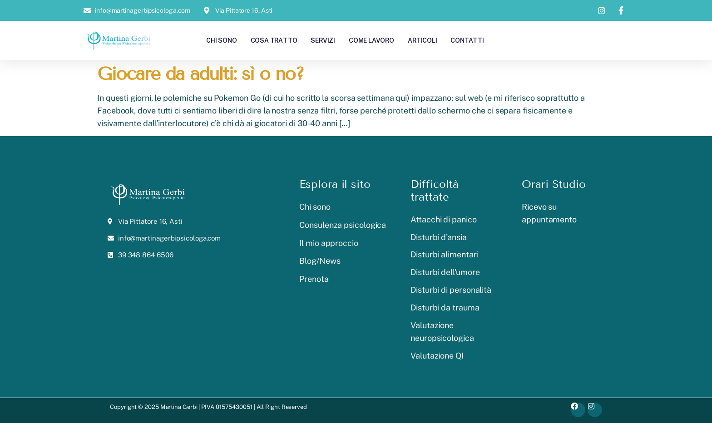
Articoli (422, 40)
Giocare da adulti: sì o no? (200, 73)
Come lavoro (371, 40)
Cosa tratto (274, 40)
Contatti (467, 40)
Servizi (323, 40)
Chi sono (221, 40)
